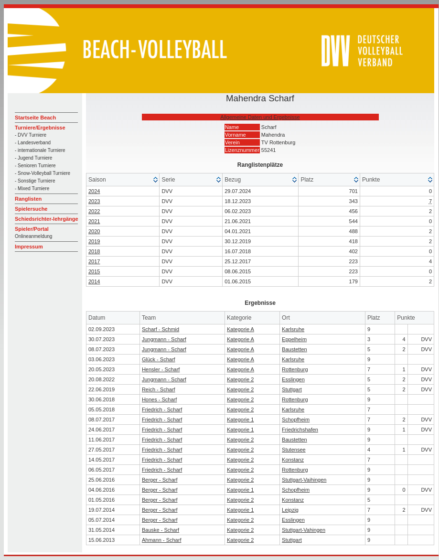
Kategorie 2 (240, 379)
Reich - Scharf (158, 389)
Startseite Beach (35, 117)
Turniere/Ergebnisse (40, 127)
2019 (94, 241)
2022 (94, 211)
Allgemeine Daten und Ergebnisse (260, 117)
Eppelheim (294, 339)
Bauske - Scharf (160, 530)
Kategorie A (240, 329)
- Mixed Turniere (32, 188)
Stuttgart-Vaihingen (304, 480)
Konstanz (293, 460)
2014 (94, 281)
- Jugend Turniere (33, 158)
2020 (94, 231)
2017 (94, 261)
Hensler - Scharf (161, 369)
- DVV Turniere (30, 135)
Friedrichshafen (300, 429)
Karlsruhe (293, 329)
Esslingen (293, 379)
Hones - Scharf (159, 399)
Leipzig (290, 510)
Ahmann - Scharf (162, 540)
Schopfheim (296, 419)
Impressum (29, 246)
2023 (94, 201)
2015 (94, 271)
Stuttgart (292, 389)
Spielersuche (31, 209)
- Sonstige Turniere (35, 180)
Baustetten (294, 349)
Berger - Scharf (160, 480)
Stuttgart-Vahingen (303, 530)
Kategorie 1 (240, 419)
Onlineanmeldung (33, 236)
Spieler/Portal (32, 229)
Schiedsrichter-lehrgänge (46, 219)
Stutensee (294, 449)
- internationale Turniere (40, 150)
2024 (94, 191)
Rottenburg (295, 369)
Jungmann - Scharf (164, 339)
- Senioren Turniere (35, 165)
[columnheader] (123, 179)
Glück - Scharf (158, 359)
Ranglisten (28, 199)
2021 (94, 221)
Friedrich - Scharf (162, 409)
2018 (94, 251)
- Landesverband (33, 142)
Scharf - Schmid (160, 329)
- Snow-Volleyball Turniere (42, 173)
